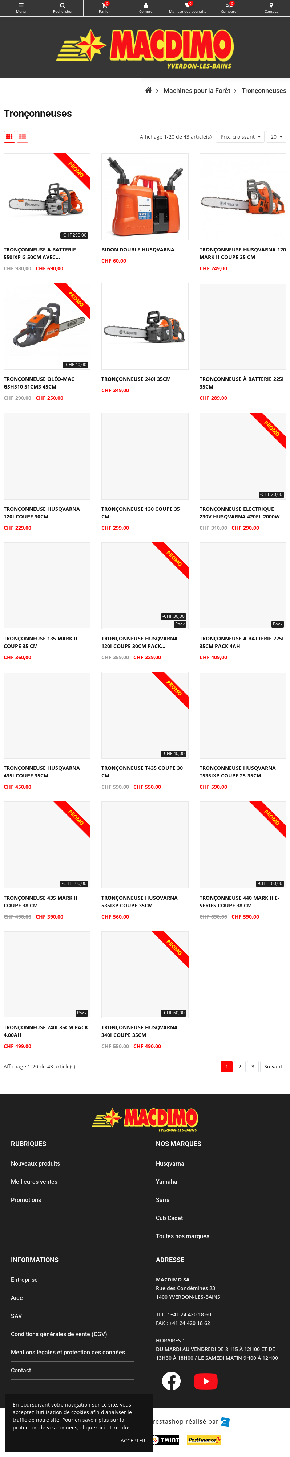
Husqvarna (170, 1163)
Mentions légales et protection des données (68, 1352)
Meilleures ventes (34, 1181)
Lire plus (120, 1427)
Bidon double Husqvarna (137, 249)
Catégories (21, 5)
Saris (162, 1200)
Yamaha (166, 1181)
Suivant (273, 1066)
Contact (21, 1370)
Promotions (26, 1200)
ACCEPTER (133, 1440)
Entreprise (24, 1279)
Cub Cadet (169, 1218)
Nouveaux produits (35, 1163)
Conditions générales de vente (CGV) (59, 1334)
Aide (17, 1297)
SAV (16, 1316)
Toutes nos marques (182, 1236)
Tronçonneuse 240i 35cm (136, 378)
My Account (146, 5)
